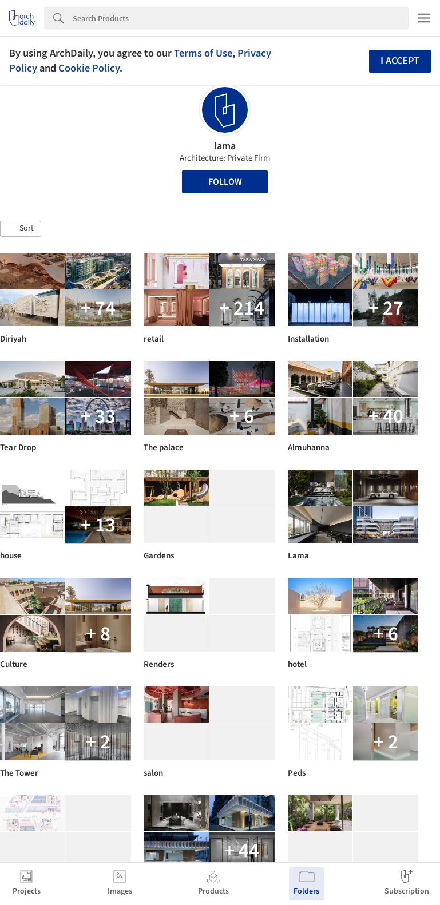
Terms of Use (203, 53)
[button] (20, 229)
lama (225, 146)
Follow (225, 182)
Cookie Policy (89, 68)
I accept (399, 61)
